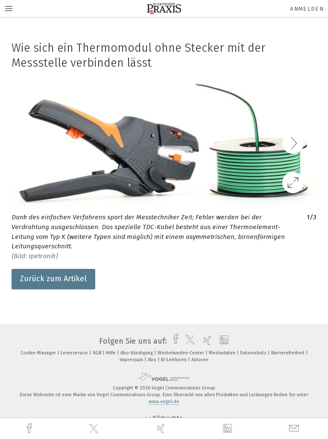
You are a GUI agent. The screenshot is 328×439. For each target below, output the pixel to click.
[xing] (162, 428)
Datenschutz (254, 353)
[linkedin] (228, 428)
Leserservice (75, 353)
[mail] (295, 428)
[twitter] (95, 429)
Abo (153, 359)
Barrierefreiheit (288, 353)
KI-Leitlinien (174, 359)
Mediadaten (223, 353)
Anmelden (307, 8)
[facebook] (30, 428)
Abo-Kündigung (137, 353)
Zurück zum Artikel (53, 278)
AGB (97, 353)
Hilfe (111, 353)
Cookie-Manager (38, 353)
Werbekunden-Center (181, 353)
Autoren (199, 359)
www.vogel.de (164, 401)
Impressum (132, 359)
